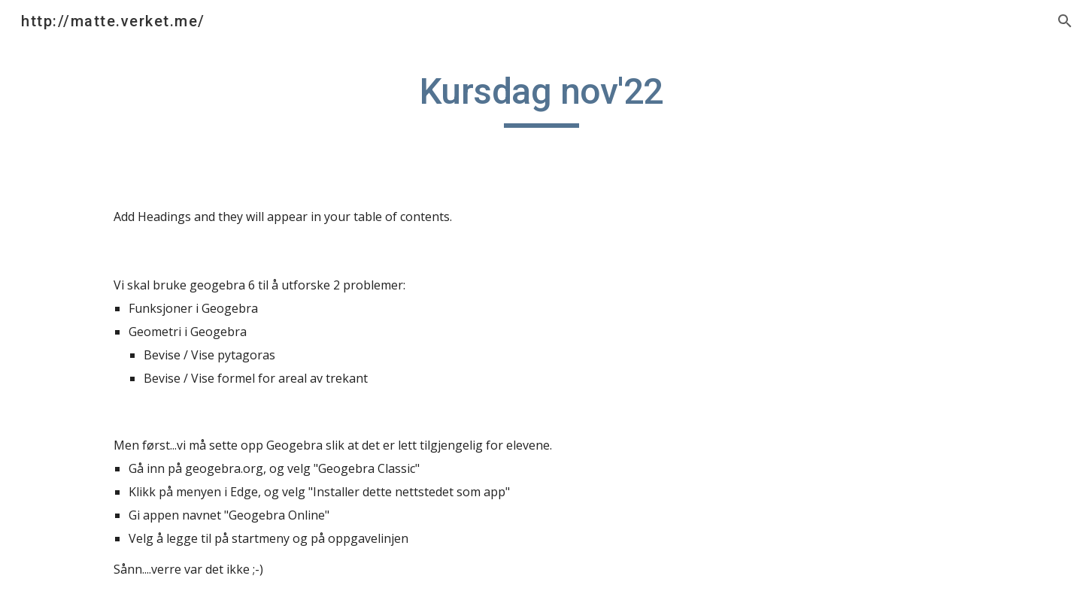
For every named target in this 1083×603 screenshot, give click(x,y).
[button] (1065, 21)
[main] (541, 98)
